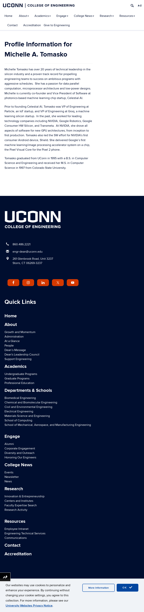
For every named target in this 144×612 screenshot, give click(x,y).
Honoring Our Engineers (20, 457)
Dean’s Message (15, 350)
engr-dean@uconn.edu (28, 252)
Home (8, 16)
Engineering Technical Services (24, 533)
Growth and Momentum (19, 332)
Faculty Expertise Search (20, 505)
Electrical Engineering (18, 411)
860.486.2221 (21, 244)
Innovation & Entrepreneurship (24, 496)
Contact (12, 25)
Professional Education (19, 383)
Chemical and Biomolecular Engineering (30, 402)
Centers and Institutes (18, 501)
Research (107, 16)
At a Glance (12, 341)
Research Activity (15, 510)
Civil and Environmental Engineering (28, 407)
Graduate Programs (16, 378)
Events (8, 472)
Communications (15, 538)
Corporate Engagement (19, 448)
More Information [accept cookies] (98, 587)
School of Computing (18, 420)
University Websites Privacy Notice (29, 606)
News (8, 481)
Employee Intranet (16, 529)
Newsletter (11, 477)
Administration (14, 336)
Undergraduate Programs (20, 374)
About (24, 16)
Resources (127, 16)
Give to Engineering (57, 25)
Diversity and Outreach (19, 453)
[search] (132, 6)
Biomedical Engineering (20, 398)
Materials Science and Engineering (27, 416)
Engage (62, 16)
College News (84, 16)
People (9, 345)
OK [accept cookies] (127, 587)
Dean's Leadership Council (21, 354)
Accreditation (32, 25)
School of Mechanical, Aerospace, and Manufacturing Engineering (47, 425)
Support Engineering (18, 359)
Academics (42, 16)
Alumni (9, 444)
